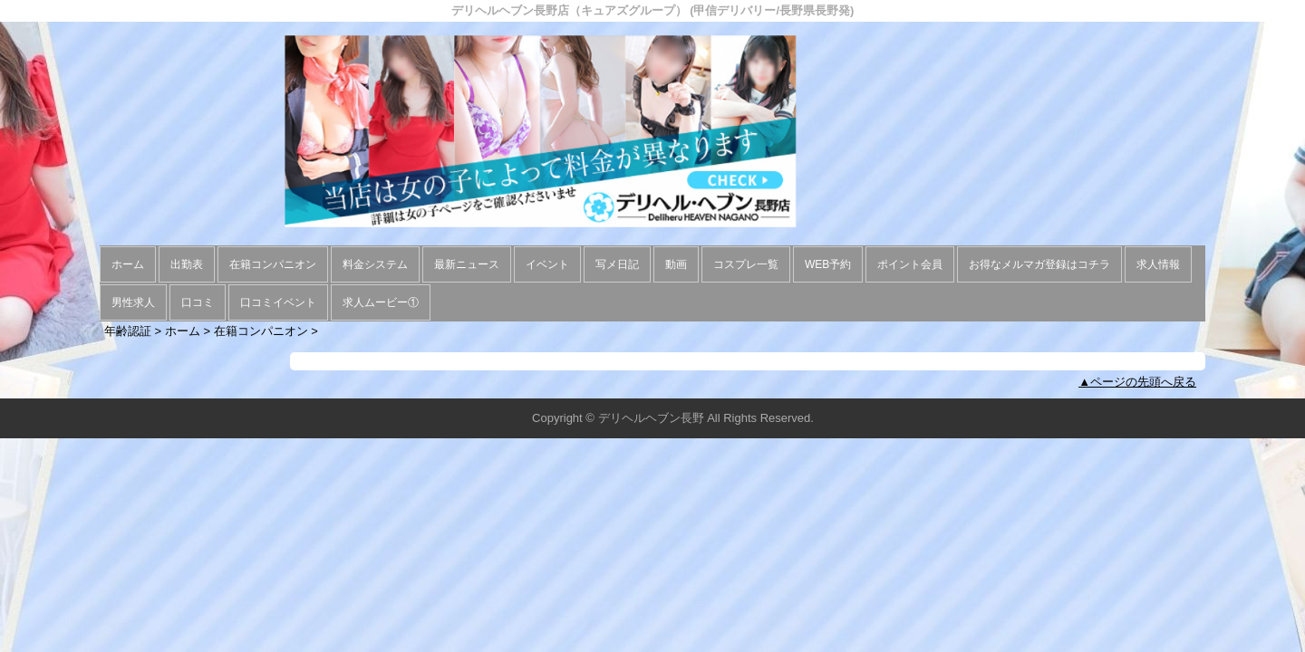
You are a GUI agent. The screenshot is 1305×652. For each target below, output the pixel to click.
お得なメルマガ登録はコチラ (1039, 264)
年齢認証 (127, 331)
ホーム (127, 264)
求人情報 (1158, 264)
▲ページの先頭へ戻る (1137, 381)
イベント (547, 264)
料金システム (375, 264)
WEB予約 (828, 264)
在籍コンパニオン (272, 264)
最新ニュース (466, 264)
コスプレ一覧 (745, 264)
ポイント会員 (909, 264)
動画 (676, 264)
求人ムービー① (381, 302)
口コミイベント (278, 302)
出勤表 (186, 264)
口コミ (197, 302)
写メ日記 (617, 264)
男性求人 (133, 302)
